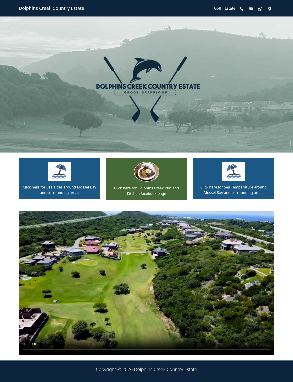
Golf (217, 8)
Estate (230, 8)
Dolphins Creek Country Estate (51, 8)
